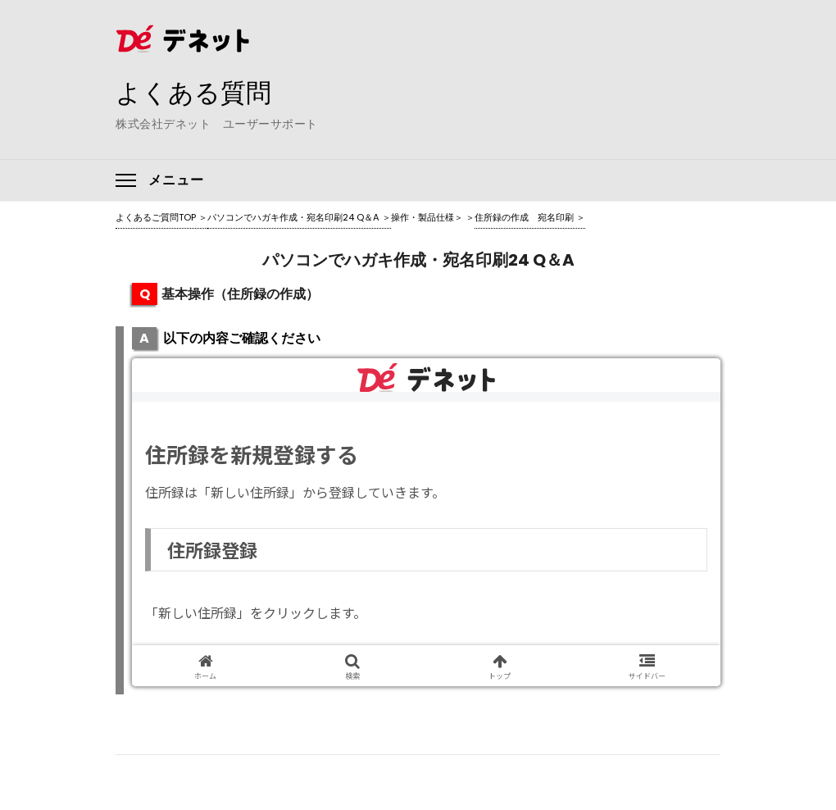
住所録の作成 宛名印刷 (524, 217)
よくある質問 (206, 91)
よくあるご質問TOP (156, 217)
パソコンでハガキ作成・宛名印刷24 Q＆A (293, 217)
